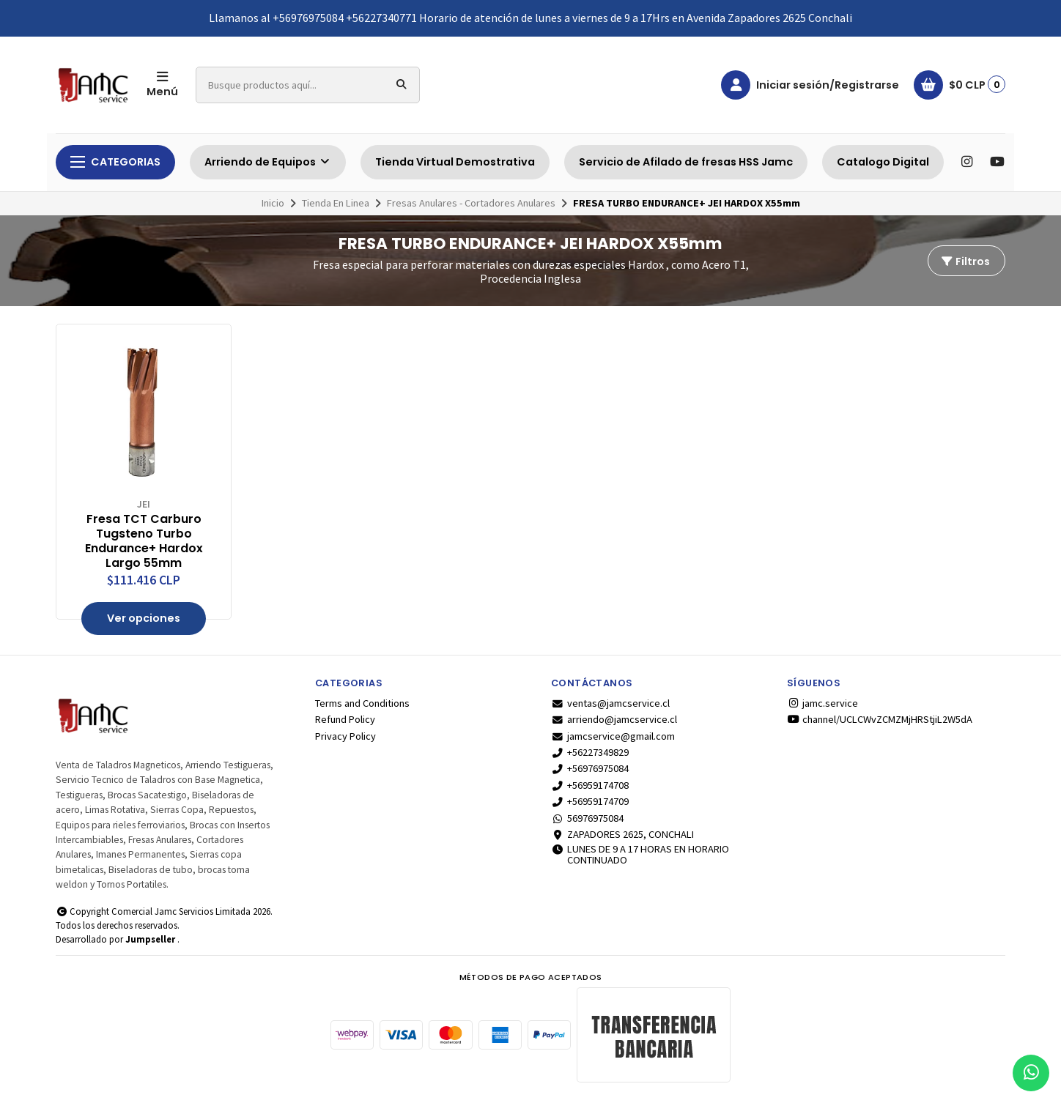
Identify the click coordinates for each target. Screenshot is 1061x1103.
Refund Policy (345, 719)
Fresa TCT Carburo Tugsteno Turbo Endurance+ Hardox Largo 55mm (144, 541)
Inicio (273, 202)
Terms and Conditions (362, 703)
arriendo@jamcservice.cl (614, 719)
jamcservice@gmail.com (613, 736)
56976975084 (587, 818)
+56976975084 (590, 768)
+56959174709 (590, 801)
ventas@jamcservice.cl (610, 703)
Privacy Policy (345, 736)
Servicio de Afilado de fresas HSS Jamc (686, 162)
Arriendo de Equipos (267, 162)
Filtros (965, 261)
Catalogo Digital (883, 162)
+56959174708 (590, 785)
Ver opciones (143, 618)
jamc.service (822, 703)
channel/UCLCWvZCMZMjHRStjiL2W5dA (879, 719)
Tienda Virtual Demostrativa (455, 162)
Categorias (115, 162)
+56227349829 (590, 752)
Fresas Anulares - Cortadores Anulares (471, 202)
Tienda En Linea (335, 202)
